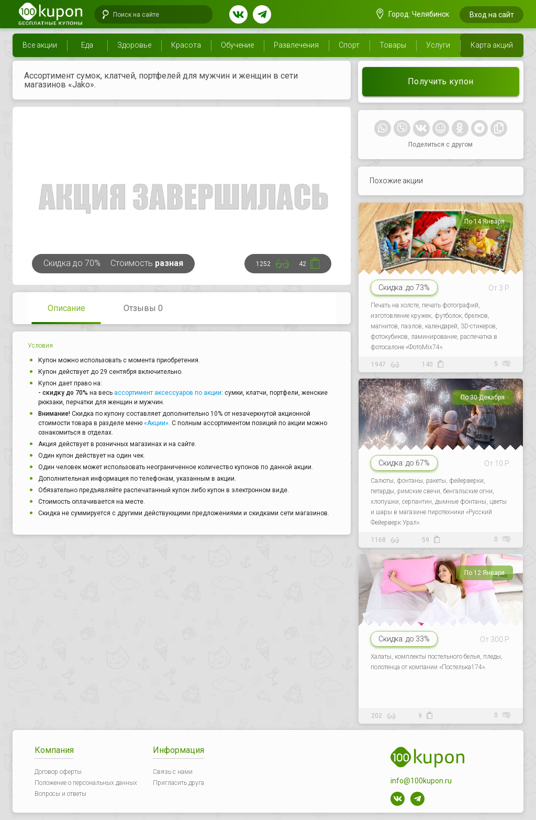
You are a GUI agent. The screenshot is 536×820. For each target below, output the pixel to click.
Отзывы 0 (143, 308)
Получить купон (441, 81)
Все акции (40, 45)
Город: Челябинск (413, 14)
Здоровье (134, 45)
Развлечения (296, 45)
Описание (66, 308)
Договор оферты (58, 771)
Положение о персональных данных (86, 782)
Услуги (438, 45)
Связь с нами (173, 771)
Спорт (349, 45)
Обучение (237, 45)
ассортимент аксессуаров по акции (167, 392)
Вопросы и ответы (60, 793)
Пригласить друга (178, 782)
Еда (87, 45)
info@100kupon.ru (421, 781)
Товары (392, 45)
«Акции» (156, 423)
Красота (186, 45)
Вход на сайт (492, 14)
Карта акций (492, 45)
